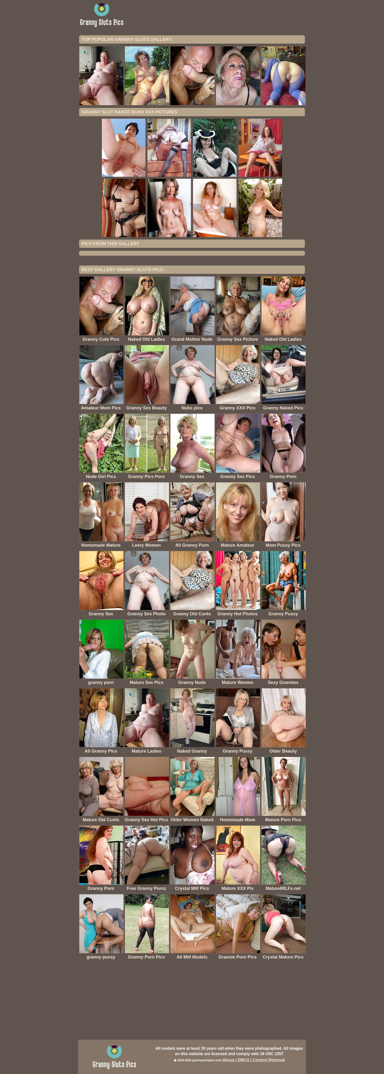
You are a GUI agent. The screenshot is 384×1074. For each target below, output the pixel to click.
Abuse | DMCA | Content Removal (253, 1060)
